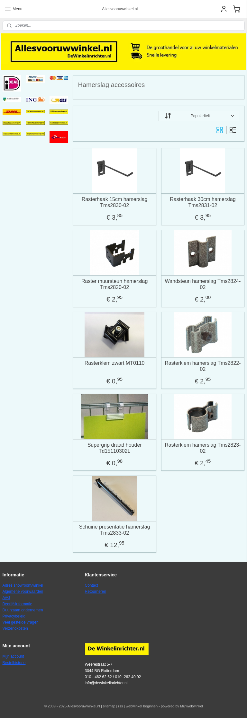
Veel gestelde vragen (21, 622)
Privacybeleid (14, 616)
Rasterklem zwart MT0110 (115, 362)
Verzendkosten (15, 628)
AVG (6, 597)
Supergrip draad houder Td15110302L (114, 447)
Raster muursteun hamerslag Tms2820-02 (114, 284)
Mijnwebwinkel (191, 706)
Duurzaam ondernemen (23, 610)
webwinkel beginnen (142, 706)
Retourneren (95, 591)
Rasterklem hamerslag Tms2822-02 (203, 366)
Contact (91, 585)
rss (120, 706)
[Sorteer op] (199, 116)
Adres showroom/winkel (23, 585)
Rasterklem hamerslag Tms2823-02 (203, 447)
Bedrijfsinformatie (17, 604)
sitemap (109, 706)
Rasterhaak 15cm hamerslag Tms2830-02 (115, 202)
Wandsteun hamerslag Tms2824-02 (203, 284)
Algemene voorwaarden (23, 591)
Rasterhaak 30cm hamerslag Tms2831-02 (203, 202)
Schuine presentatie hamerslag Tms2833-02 (114, 529)
